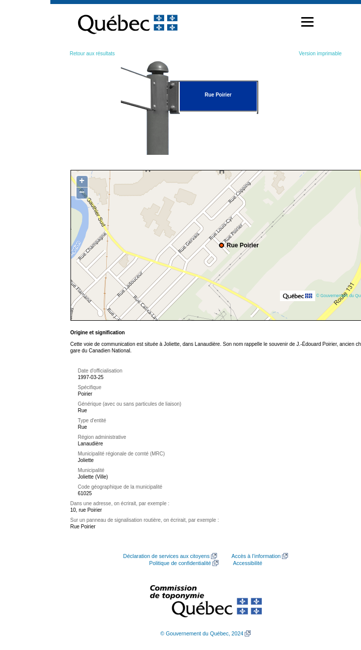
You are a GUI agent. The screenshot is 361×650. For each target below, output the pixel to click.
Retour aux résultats (92, 53)
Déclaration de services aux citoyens (166, 556)
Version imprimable (320, 53)
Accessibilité (247, 563)
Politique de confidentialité (180, 563)
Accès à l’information (256, 556)
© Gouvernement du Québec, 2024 (202, 633)
